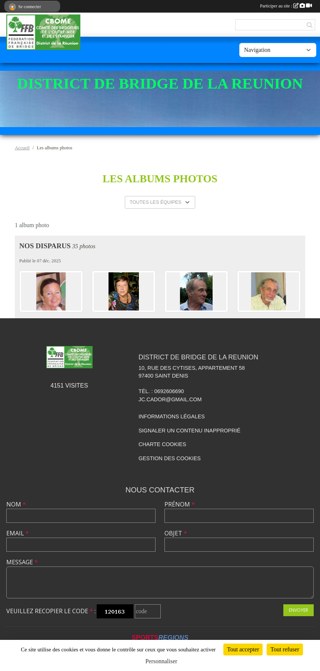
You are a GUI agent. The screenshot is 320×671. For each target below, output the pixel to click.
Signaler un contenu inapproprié (189, 431)
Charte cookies (162, 444)
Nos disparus (45, 246)
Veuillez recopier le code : (51, 611)
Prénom (179, 504)
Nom (16, 504)
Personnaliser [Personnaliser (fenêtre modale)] (161, 661)
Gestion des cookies (170, 458)
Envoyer (298, 610)
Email (17, 533)
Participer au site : (286, 6)
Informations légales (172, 416)
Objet (175, 533)
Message (22, 562)
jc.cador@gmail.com (170, 399)
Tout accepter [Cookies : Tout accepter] (243, 649)
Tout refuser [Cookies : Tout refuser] (284, 649)
